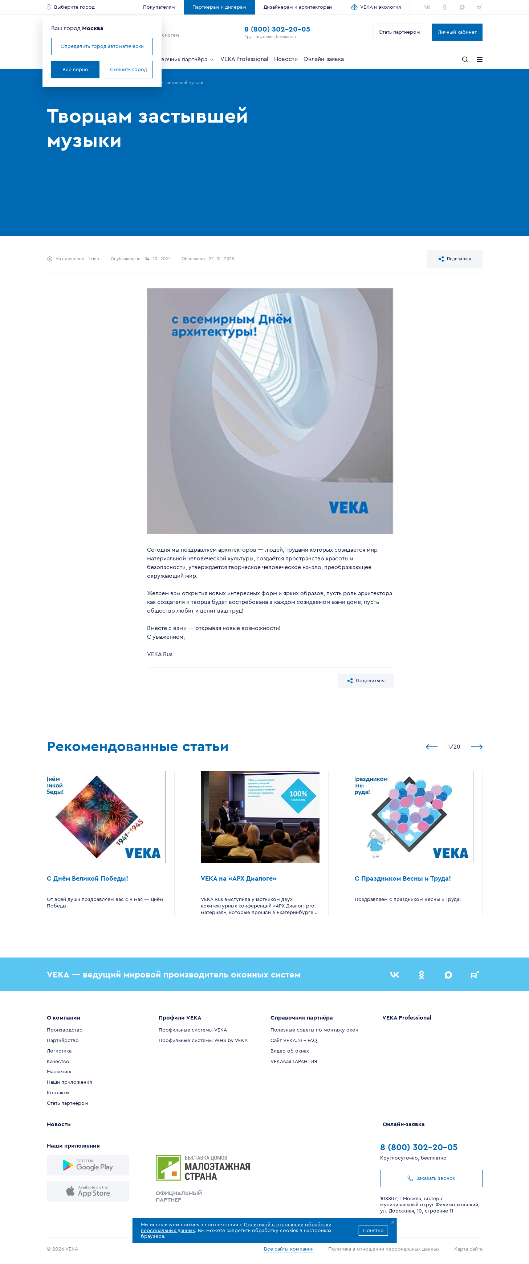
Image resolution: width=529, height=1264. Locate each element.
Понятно (373, 1230)
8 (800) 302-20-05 (277, 29)
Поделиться (454, 259)
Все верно (75, 69)
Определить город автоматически (102, 46)
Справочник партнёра (181, 59)
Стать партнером (399, 32)
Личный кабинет (457, 32)
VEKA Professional (244, 59)
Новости (286, 59)
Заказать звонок (431, 1178)
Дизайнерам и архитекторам (298, 7)
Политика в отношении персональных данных (384, 1249)
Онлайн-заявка (324, 59)
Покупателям (159, 7)
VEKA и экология (380, 7)
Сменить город (128, 69)
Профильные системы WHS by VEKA (203, 1040)
